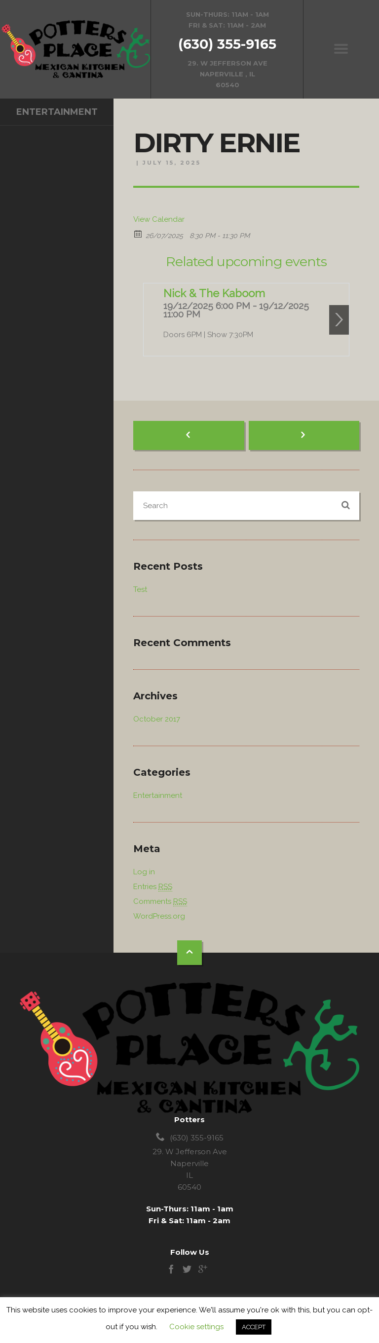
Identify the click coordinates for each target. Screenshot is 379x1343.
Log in (144, 871)
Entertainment (57, 111)
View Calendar (159, 219)
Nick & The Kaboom (214, 293)
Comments (160, 901)
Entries (152, 887)
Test (140, 589)
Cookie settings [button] (196, 1326)
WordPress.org (159, 916)
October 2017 (156, 719)
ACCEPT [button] (253, 1327)
